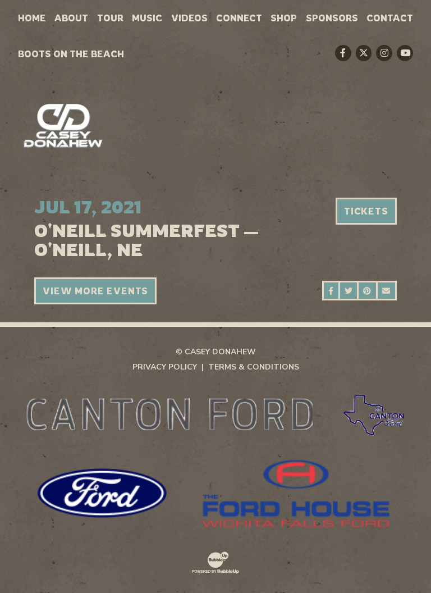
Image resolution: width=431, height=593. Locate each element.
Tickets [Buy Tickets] (366, 211)
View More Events (95, 290)
